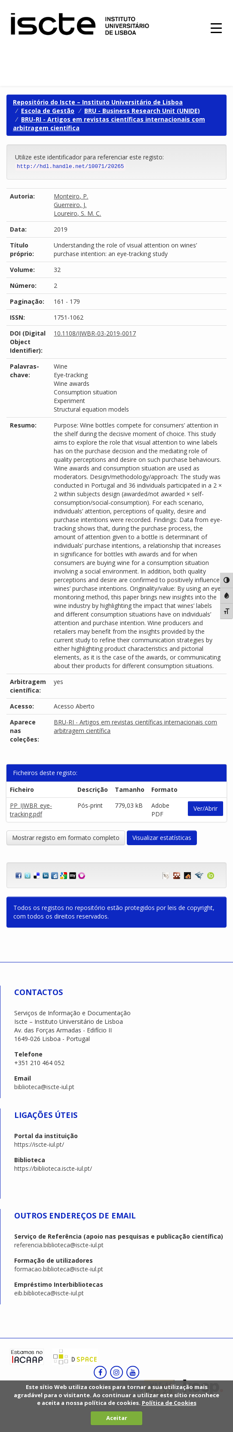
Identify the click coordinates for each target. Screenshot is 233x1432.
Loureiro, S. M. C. (77, 213)
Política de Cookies (169, 1403)
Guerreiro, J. (70, 205)
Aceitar (116, 1418)
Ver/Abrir (205, 808)
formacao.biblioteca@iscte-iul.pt (58, 1269)
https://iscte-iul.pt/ (39, 1144)
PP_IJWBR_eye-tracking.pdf (31, 809)
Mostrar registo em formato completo (66, 838)
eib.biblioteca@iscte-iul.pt (49, 1293)
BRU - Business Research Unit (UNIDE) (142, 111)
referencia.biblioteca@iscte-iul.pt (59, 1245)
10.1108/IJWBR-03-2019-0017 (95, 333)
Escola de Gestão (47, 111)
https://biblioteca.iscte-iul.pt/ (53, 1168)
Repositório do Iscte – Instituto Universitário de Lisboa (98, 102)
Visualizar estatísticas (161, 838)
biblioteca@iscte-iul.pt (44, 1087)
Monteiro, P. (71, 196)
